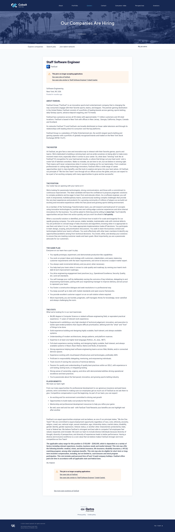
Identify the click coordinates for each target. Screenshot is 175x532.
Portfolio (75, 5)
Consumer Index (120, 5)
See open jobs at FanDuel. (61, 77)
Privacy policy (82, 514)
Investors (156, 5)
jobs (51, 47)
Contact (103, 5)
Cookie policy (92, 514)
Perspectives (139, 5)
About (61, 5)
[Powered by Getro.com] (87, 509)
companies (35, 47)
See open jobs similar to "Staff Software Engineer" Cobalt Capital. (75, 80)
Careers (89, 5)
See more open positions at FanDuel (66, 491)
